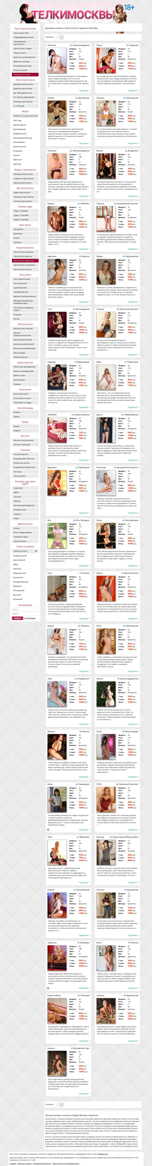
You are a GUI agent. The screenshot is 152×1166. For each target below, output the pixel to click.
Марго (99, 573)
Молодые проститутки (23, 174)
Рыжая (16, 238)
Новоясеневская (81, 414)
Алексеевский (19, 560)
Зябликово (84, 837)
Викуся (100, 150)
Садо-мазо (18, 488)
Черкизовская (131, 256)
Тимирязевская (131, 414)
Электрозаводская (81, 45)
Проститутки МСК (21, 33)
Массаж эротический (23, 339)
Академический (20, 555)
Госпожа (17, 496)
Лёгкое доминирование (24, 505)
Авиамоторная (19, 125)
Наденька (52, 942)
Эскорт (17, 528)
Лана (50, 678)
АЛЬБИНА (52, 414)
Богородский (18, 590)
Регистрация (29, 618)
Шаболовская (132, 626)
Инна (99, 942)
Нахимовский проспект (127, 203)
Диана (99, 414)
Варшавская (132, 889)
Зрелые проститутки (22, 183)
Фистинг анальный (22, 444)
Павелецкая (132, 362)
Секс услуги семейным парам (23, 308)
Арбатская (17, 159)
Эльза (99, 45)
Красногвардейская (129, 678)
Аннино (16, 155)
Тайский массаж (21, 357)
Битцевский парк (81, 1048)
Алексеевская (19, 142)
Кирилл (51, 203)
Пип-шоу (17, 471)
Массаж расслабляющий (24, 348)
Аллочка (100, 889)
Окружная (133, 45)
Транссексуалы (20, 541)
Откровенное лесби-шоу (24, 467)
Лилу (50, 837)
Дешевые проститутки (23, 84)
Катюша (100, 837)
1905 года (17, 120)
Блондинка (18, 229)
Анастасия (101, 467)
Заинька (100, 98)
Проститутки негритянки (24, 265)
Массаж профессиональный (22, 334)
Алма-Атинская (19, 146)
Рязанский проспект (129, 309)
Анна (50, 573)
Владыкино (133, 150)
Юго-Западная (82, 520)
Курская (85, 256)
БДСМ (16, 492)
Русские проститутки (23, 269)
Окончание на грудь (22, 402)
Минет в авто (19, 375)
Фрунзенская (132, 995)
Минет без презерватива (24, 367)
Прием (16, 416)
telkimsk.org (103, 1154)
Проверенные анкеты (42, 1163)
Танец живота (20, 476)
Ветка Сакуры (19, 353)
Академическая (19, 133)
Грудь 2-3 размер (21, 215)
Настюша (52, 45)
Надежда (52, 362)
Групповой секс (20, 287)
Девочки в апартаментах (24, 57)
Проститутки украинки (23, 252)
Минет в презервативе (23, 371)
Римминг (17, 384)
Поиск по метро (20, 70)
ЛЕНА (99, 784)
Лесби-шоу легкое (21, 463)
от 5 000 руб (19, 106)
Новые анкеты (20, 53)
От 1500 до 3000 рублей (24, 97)
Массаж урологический (24, 344)
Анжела (51, 1048)
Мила (50, 784)
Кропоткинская (131, 573)
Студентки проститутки (24, 178)
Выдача (17, 412)
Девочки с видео (24, 1163)
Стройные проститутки (24, 197)
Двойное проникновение (25, 296)
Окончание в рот (21, 394)
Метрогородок (131, 731)
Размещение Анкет (22, 74)
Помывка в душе (21, 536)
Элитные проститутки (23, 101)
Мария (100, 256)
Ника (99, 626)
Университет (83, 678)
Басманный (18, 577)
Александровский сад (22, 138)
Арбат (15, 564)
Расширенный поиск (23, 66)
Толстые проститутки (23, 201)
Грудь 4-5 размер (21, 219)
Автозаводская (19, 129)
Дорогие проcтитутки (23, 88)
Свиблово (84, 203)
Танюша (100, 203)
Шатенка (17, 242)
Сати (50, 309)
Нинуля (51, 98)
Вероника (52, 256)
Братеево (17, 595)
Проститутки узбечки (23, 256)
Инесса (100, 678)
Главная (13, 1163)
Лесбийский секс (21, 292)
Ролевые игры (20, 509)
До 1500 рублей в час (23, 93)
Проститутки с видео (23, 48)
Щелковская (83, 98)
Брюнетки (18, 233)
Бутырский (17, 599)
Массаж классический (23, 328)
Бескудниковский (20, 582)
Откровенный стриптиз (24, 458)
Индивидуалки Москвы (24, 37)
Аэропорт (17, 164)
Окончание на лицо (22, 398)
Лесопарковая (131, 520)
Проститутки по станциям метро (66, 1163)
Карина (51, 889)
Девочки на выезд (21, 61)
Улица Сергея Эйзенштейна (125, 837)
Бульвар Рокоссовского (127, 467)
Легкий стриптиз (21, 454)
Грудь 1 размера (21, 211)
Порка (16, 518)
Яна (49, 520)
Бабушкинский (19, 573)
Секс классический (22, 279)
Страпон (17, 514)
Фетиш (17, 319)
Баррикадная (83, 362)
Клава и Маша (54, 995)
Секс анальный (20, 283)
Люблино (85, 626)
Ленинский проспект (128, 784)
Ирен (99, 362)
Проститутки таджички (23, 260)
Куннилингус (19, 380)
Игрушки (17, 314)
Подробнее (83, 90)
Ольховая (84, 995)
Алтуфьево (17, 151)
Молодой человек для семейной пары (23, 301)
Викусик (51, 731)
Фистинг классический (23, 440)
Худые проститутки (22, 192)
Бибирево (17, 586)
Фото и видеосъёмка (23, 532)
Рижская (134, 942)
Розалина (52, 150)
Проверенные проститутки (20, 42)
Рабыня (17, 501)
